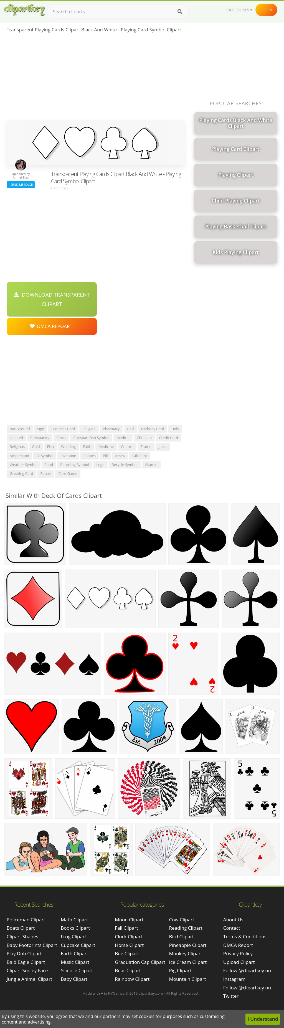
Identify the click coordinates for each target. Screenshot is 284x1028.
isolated (16, 437)
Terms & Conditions (245, 936)
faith (87, 446)
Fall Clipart (126, 928)
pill (105, 455)
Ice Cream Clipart (188, 962)
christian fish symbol (91, 437)
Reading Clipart (185, 928)
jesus (163, 446)
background (20, 428)
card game (67, 473)
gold (36, 446)
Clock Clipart (128, 936)
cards (61, 437)
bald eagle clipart (26, 962)
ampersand (19, 455)
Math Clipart (74, 919)
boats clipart (21, 928)
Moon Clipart (129, 919)
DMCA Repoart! (52, 326)
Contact (231, 928)
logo (100, 464)
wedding (68, 446)
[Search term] (118, 11)
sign (40, 428)
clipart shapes (22, 936)
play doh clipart (24, 953)
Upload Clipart (239, 962)
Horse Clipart (129, 945)
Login (266, 9)
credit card (168, 437)
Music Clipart (75, 962)
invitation (68, 455)
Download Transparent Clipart (52, 299)
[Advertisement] (95, 78)
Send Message (21, 184)
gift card (139, 455)
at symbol (44, 455)
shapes (89, 455)
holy (175, 428)
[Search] (180, 11)
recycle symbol (125, 464)
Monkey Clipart (185, 953)
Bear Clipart (128, 970)
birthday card (152, 428)
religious (17, 446)
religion (89, 428)
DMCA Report (238, 945)
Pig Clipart (180, 970)
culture (127, 446)
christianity (39, 437)
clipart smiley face (27, 970)
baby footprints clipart (32, 945)
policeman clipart (26, 919)
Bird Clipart (181, 936)
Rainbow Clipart (132, 979)
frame (146, 446)
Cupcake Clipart (78, 945)
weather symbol (23, 464)
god (130, 428)
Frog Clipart (73, 936)
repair (45, 473)
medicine (106, 446)
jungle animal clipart (29, 979)
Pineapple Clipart (188, 945)
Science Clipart (77, 970)
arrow (120, 455)
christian (144, 437)
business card (63, 428)
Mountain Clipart (187, 979)
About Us (233, 919)
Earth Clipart (74, 953)
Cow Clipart (181, 919)
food (49, 464)
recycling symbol (74, 464)
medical (123, 437)
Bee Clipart (127, 953)
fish (50, 446)
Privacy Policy (238, 953)
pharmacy (111, 428)
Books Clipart (75, 928)
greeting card (21, 473)
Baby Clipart (74, 979)
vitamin (151, 464)
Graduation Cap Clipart (140, 962)
